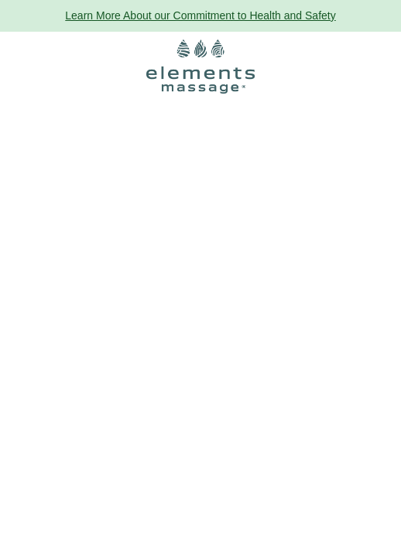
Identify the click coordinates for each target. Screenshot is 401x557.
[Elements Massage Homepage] (200, 66)
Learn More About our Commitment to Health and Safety (200, 15)
